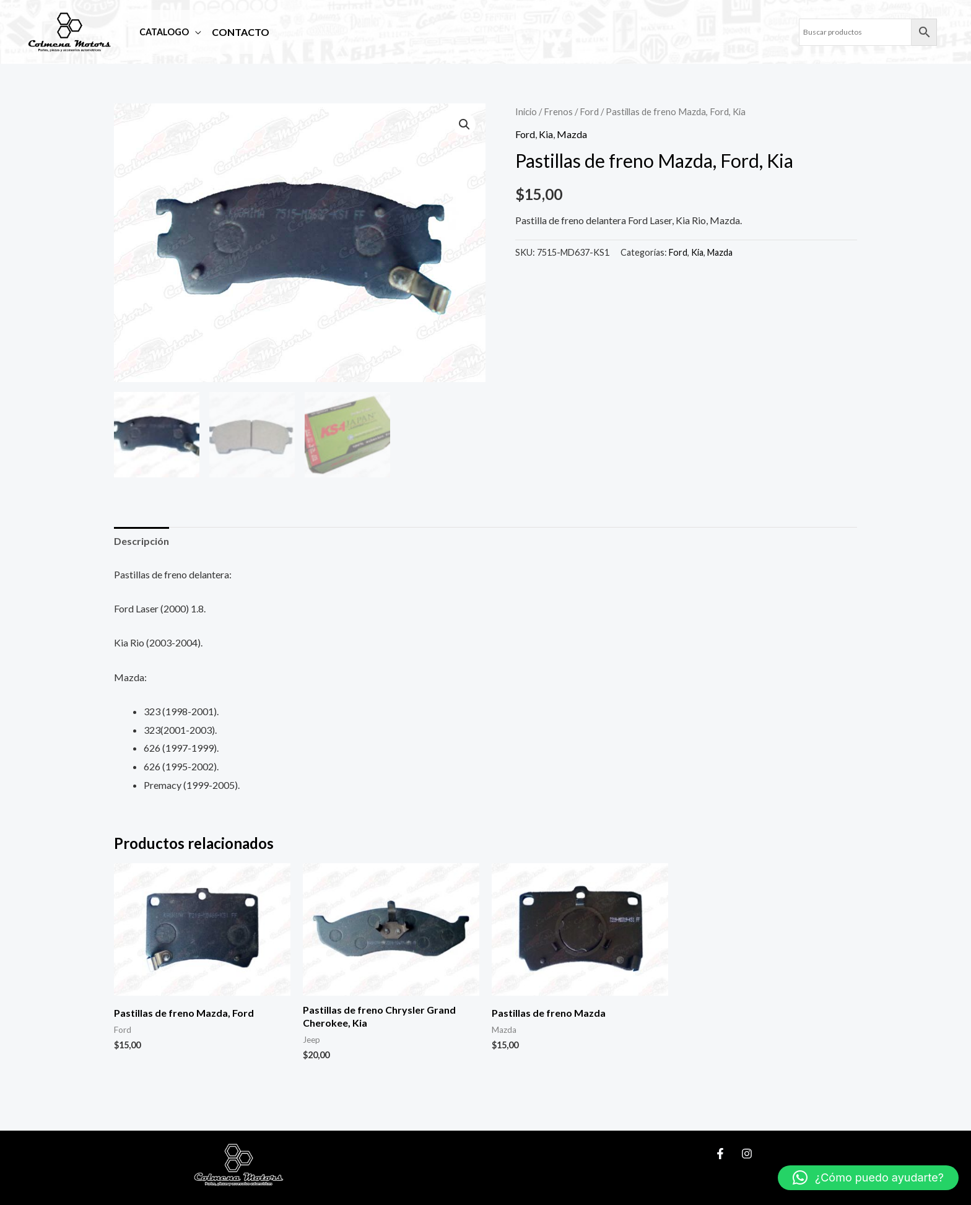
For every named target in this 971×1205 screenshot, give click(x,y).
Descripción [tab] (141, 541)
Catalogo (161, 32)
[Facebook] (720, 1153)
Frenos (558, 111)
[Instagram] (746, 1153)
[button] (464, 124)
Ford (589, 111)
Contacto (237, 32)
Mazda (572, 134)
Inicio (526, 111)
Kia (546, 134)
